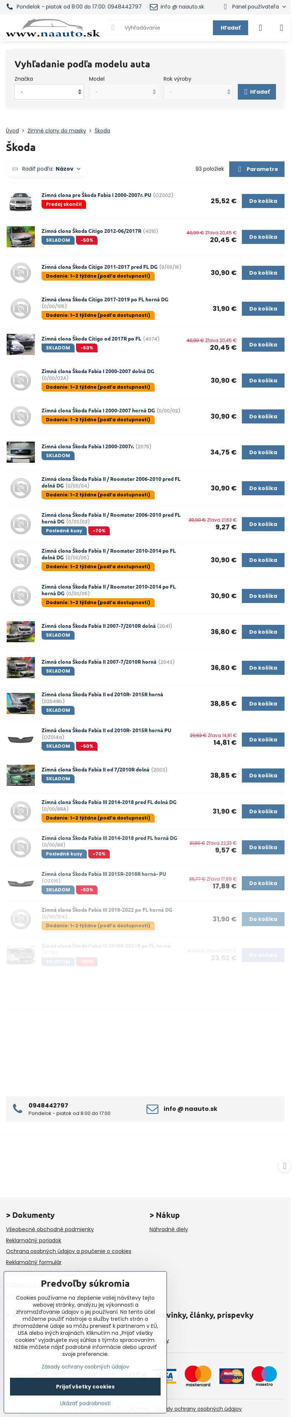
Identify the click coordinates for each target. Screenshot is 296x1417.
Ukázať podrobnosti (85, 1403)
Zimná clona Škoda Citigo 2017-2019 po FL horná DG (105, 299)
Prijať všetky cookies (85, 1386)
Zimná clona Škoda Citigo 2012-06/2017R (91, 230)
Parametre (257, 169)
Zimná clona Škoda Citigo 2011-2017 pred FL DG (100, 266)
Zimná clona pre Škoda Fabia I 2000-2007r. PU (96, 194)
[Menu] (281, 27)
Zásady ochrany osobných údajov (198, 1409)
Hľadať (230, 27)
